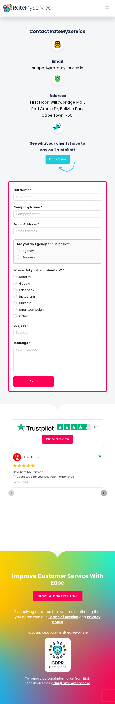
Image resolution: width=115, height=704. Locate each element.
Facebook (26, 290)
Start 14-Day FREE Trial (57, 596)
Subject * (20, 325)
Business (28, 257)
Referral (25, 277)
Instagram (27, 296)
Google (24, 283)
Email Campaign (31, 309)
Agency (28, 250)
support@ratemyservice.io (57, 68)
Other (23, 316)
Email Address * (26, 224)
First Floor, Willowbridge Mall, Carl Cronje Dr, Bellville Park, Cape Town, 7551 (57, 109)
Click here (59, 160)
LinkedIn (25, 303)
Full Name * (22, 190)
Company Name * (27, 207)
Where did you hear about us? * (38, 270)
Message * (21, 343)
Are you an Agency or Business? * (43, 244)
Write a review (57, 439)
